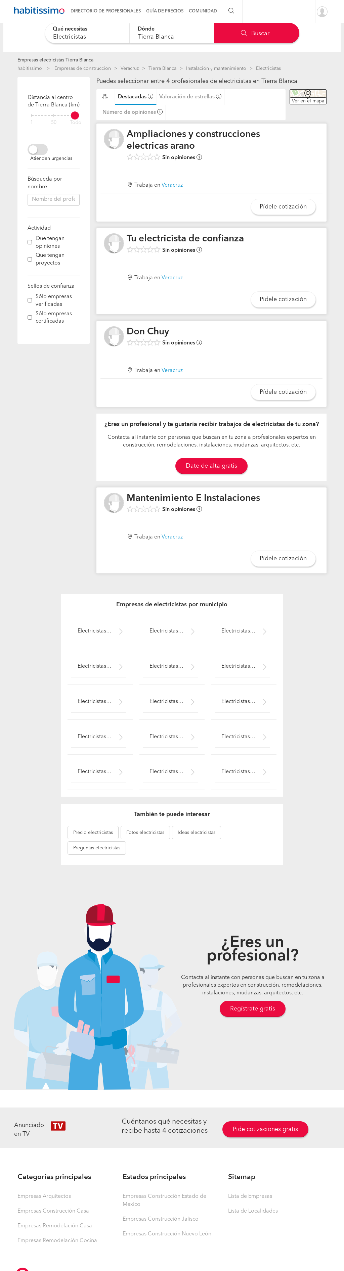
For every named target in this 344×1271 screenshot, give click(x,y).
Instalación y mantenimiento (216, 68)
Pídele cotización (283, 207)
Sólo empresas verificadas (54, 300)
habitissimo (29, 68)
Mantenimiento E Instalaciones (193, 498)
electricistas (93, 832)
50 (53, 122)
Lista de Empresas (250, 1196)
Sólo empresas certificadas (54, 317)
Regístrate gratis (252, 1009)
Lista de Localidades (253, 1211)
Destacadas (132, 97)
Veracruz (130, 68)
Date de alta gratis (211, 466)
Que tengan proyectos (50, 259)
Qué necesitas (70, 29)
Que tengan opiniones (50, 242)
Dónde (146, 29)
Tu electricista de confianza (185, 239)
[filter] (54, 115)
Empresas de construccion (82, 68)
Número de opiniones (129, 112)
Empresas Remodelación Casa (54, 1226)
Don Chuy (148, 332)
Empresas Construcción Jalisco (161, 1219)
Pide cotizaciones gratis (265, 1129)
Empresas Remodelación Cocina (57, 1240)
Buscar (255, 34)
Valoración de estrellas (187, 97)
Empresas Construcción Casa (53, 1211)
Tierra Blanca (162, 68)
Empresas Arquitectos (44, 1196)
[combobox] (87, 33)
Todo (75, 122)
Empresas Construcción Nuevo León (167, 1234)
